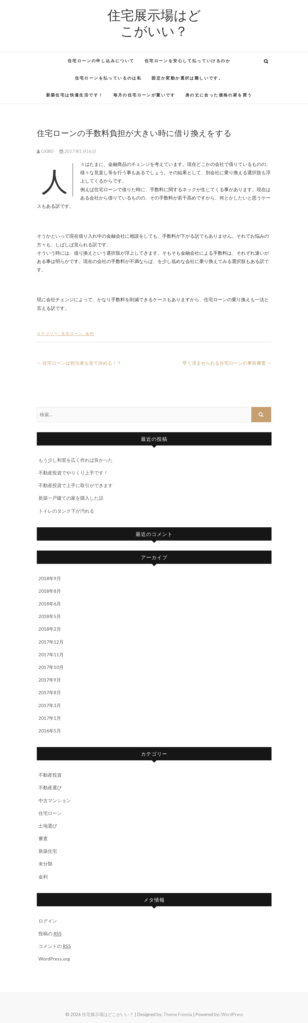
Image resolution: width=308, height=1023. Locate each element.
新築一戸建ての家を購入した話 (70, 498)
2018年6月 (49, 603)
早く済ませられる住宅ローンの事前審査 (227, 363)
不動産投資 (50, 775)
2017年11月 (51, 654)
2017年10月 (51, 667)
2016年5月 (49, 730)
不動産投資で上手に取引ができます (75, 485)
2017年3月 (49, 705)
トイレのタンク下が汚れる (66, 511)
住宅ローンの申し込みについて (101, 60)
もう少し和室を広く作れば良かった (75, 460)
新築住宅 (47, 851)
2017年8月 (49, 692)
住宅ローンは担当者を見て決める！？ (79, 363)
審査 (43, 838)
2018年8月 (49, 591)
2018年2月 (49, 629)
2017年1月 (49, 718)
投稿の (50, 934)
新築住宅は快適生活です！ (74, 94)
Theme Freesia (177, 1014)
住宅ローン (72, 333)
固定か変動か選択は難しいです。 (187, 77)
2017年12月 (51, 642)
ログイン (47, 921)
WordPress (232, 1014)
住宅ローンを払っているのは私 (108, 77)
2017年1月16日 (77, 151)
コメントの (54, 946)
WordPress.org (54, 958)
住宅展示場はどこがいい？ (154, 23)
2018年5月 (49, 616)
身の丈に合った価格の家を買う (218, 94)
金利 (90, 333)
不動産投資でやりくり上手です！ (73, 472)
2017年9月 (49, 680)
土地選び (47, 826)
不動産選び (50, 787)
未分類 (45, 863)
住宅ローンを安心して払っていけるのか (187, 60)
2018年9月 (49, 578)
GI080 (45, 151)
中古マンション (54, 800)
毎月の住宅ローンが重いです (144, 94)
